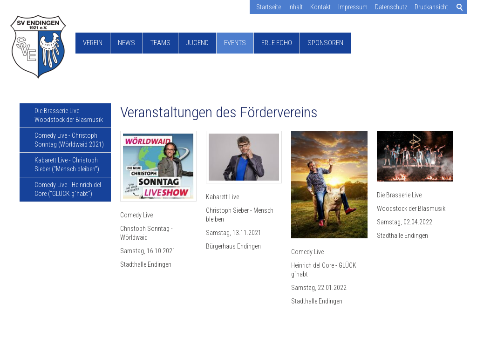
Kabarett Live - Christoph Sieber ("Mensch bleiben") (66, 164)
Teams (160, 43)
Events (235, 43)
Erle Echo (276, 43)
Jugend (197, 43)
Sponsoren (325, 43)
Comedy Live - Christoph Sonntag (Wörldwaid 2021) (69, 140)
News (126, 43)
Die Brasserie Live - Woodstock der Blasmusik (68, 115)
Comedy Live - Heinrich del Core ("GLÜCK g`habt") (67, 189)
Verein (92, 43)
